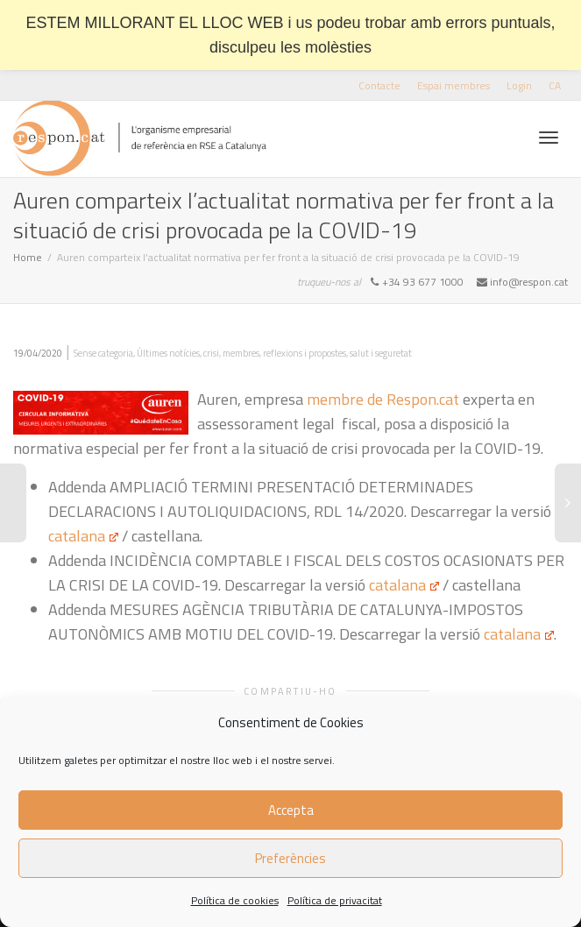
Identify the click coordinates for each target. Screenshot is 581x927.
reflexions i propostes (304, 353)
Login (519, 85)
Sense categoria (103, 353)
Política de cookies (235, 900)
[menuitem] (555, 85)
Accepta (291, 810)
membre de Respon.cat (383, 399)
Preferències (290, 858)
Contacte (379, 85)
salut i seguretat (381, 353)
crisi (211, 353)
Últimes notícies (168, 353)
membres (241, 353)
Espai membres (453, 85)
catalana (83, 536)
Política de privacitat (334, 900)
